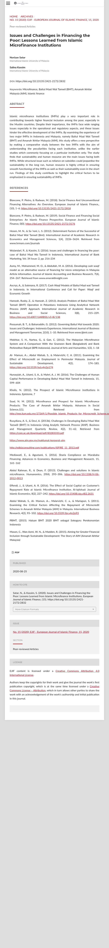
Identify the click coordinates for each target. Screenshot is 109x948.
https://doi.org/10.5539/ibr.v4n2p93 (58, 513)
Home (14, 16)
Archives (27, 16)
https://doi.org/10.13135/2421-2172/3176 (50, 223)
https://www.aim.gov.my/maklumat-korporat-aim (37, 440)
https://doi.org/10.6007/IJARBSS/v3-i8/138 (35, 316)
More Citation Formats (27, 609)
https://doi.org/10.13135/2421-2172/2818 (46, 208)
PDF (16, 552)
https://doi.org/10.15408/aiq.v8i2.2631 (71, 493)
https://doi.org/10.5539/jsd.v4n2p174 (31, 367)
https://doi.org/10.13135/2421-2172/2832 (40, 81)
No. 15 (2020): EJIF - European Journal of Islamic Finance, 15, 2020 (54, 19)
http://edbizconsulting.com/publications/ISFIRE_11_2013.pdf (44, 447)
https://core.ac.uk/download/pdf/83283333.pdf (37, 432)
